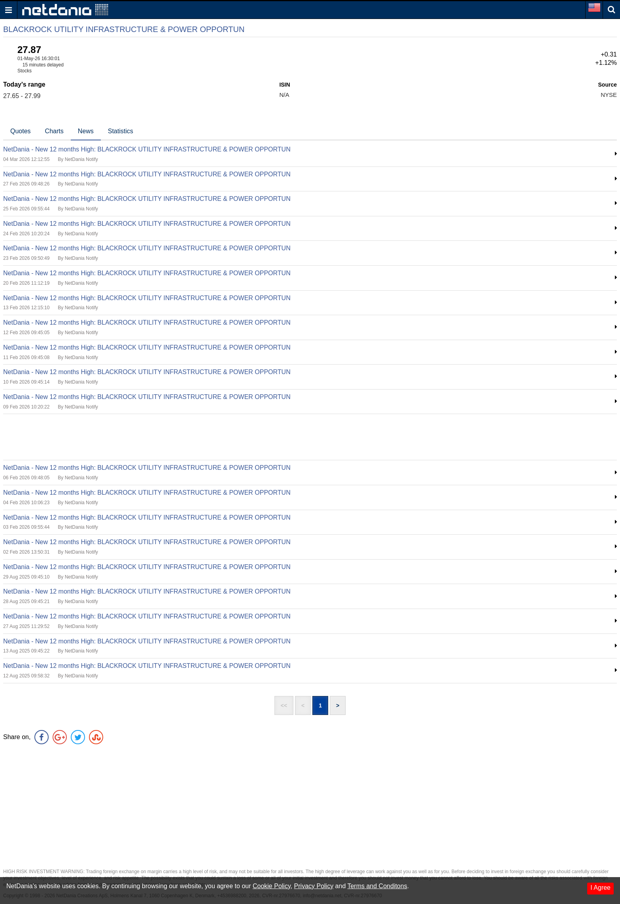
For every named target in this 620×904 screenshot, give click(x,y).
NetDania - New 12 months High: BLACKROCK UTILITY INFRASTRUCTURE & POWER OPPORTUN (147, 149)
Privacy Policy (314, 886)
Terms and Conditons (377, 886)
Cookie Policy (272, 886)
